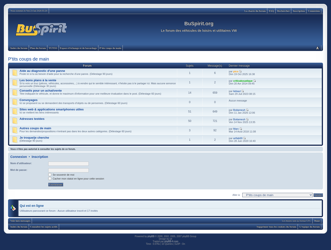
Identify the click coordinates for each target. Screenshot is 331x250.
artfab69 (238, 138)
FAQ (271, 10)
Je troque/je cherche (34, 137)
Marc (236, 128)
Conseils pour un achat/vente (41, 90)
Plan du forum (38, 48)
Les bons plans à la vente (38, 80)
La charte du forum (255, 10)
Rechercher (283, 10)
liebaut (237, 91)
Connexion (314, 10)
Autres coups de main (35, 128)
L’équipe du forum (310, 226)
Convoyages (28, 100)
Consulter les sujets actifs (43, 226)
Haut (317, 220)
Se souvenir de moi (61, 174)
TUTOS (53, 48)
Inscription (299, 10)
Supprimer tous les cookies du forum (276, 226)
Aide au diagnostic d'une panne (42, 71)
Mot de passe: (18, 170)
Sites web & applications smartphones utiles (52, 109)
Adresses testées (32, 119)
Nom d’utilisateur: (21, 163)
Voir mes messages (21, 220)
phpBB (151, 236)
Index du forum (19, 48)
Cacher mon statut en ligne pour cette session (76, 178)
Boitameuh (239, 110)
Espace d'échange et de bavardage (78, 48)
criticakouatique (243, 80)
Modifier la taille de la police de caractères (317, 48)
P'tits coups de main (110, 48)
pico (236, 71)
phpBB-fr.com (171, 241)
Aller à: (236, 195)
